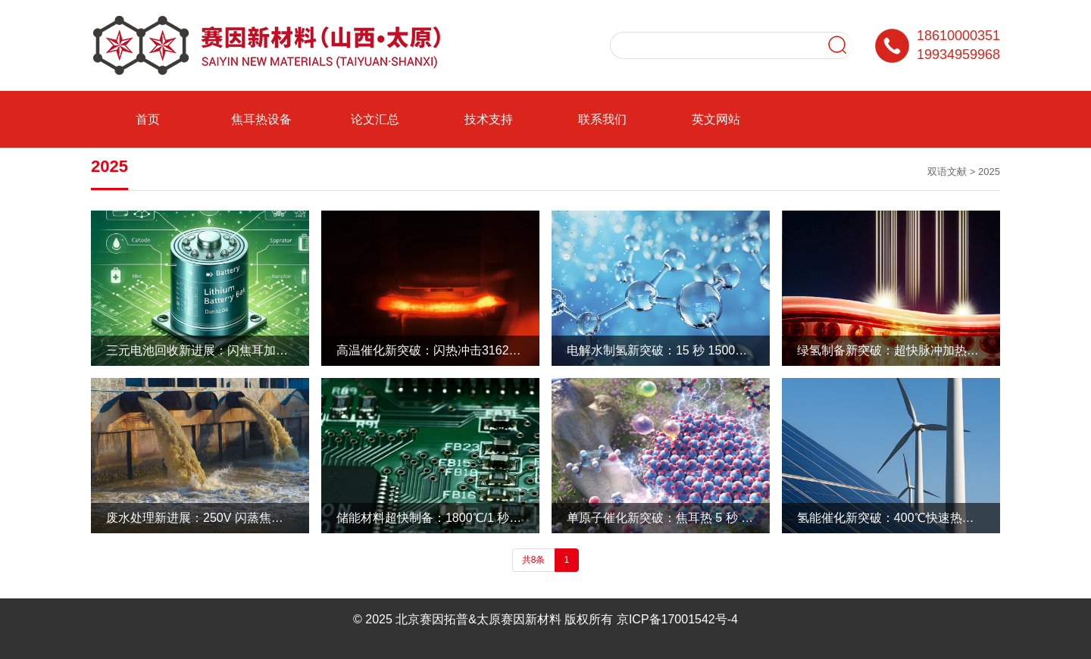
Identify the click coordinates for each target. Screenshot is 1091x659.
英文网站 (716, 119)
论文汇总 (375, 119)
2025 (989, 171)
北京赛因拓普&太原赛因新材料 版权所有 (504, 619)
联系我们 (602, 119)
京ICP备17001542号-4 (677, 619)
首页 (148, 119)
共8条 (534, 559)
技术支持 (488, 119)
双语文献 (947, 171)
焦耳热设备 (261, 119)
